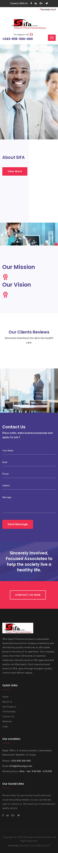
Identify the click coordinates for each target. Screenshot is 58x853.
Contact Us (8, 717)
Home (5, 697)
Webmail (6, 722)
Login (5, 727)
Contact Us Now (28, 595)
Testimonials (8, 712)
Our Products (9, 707)
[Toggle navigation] (52, 38)
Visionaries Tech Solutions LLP (34, 846)
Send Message (18, 524)
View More (15, 171)
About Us (7, 702)
